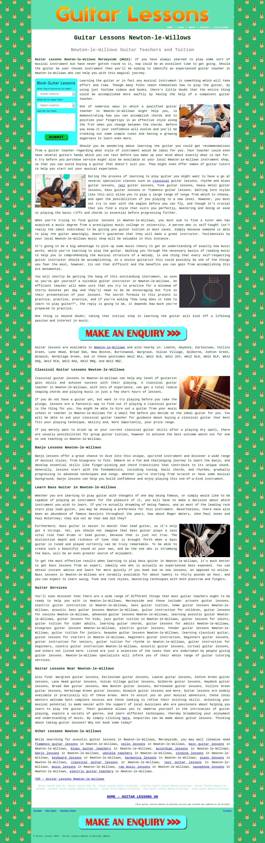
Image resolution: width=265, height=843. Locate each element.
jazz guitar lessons (183, 762)
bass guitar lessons (206, 744)
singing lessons (189, 753)
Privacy (227, 811)
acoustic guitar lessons (162, 646)
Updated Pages (68, 811)
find (48, 677)
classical (161, 181)
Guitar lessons (197, 690)
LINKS (180, 27)
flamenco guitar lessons (56, 744)
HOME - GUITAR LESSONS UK (132, 797)
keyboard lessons (67, 757)
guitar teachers (194, 596)
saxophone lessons (208, 767)
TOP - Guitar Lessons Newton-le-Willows (69, 779)
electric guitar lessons (141, 628)
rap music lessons (134, 767)
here (126, 718)
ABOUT (192, 27)
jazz (121, 185)
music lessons (64, 767)
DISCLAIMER (221, 27)
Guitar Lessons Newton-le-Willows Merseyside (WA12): (83, 59)
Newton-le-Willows (109, 347)
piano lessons (212, 757)
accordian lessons (172, 748)
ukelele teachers (117, 753)
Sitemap (37, 811)
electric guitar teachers (91, 771)
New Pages (50, 811)
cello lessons (133, 744)
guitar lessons (101, 220)
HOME (170, 27)
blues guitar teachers (91, 748)
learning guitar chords (121, 623)
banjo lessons (47, 753)
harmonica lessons (140, 757)
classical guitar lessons (94, 762)
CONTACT (205, 27)
